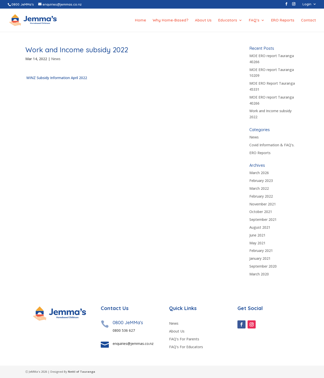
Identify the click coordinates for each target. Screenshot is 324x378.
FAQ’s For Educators (186, 346)
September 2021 (263, 219)
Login (306, 4)
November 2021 (262, 204)
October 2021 (260, 211)
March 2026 (259, 172)
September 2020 (263, 266)
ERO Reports (282, 20)
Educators (227, 20)
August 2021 (259, 227)
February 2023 (261, 180)
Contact (308, 20)
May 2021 (257, 243)
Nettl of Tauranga (81, 371)
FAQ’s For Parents (184, 339)
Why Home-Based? (170, 20)
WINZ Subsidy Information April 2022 (56, 77)
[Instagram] (293, 5)
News (55, 58)
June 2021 (257, 235)
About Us (203, 20)
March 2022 (259, 188)
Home (140, 20)
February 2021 (261, 250)
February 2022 (261, 196)
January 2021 (260, 258)
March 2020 (259, 274)
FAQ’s (254, 20)
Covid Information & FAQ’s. (271, 145)
